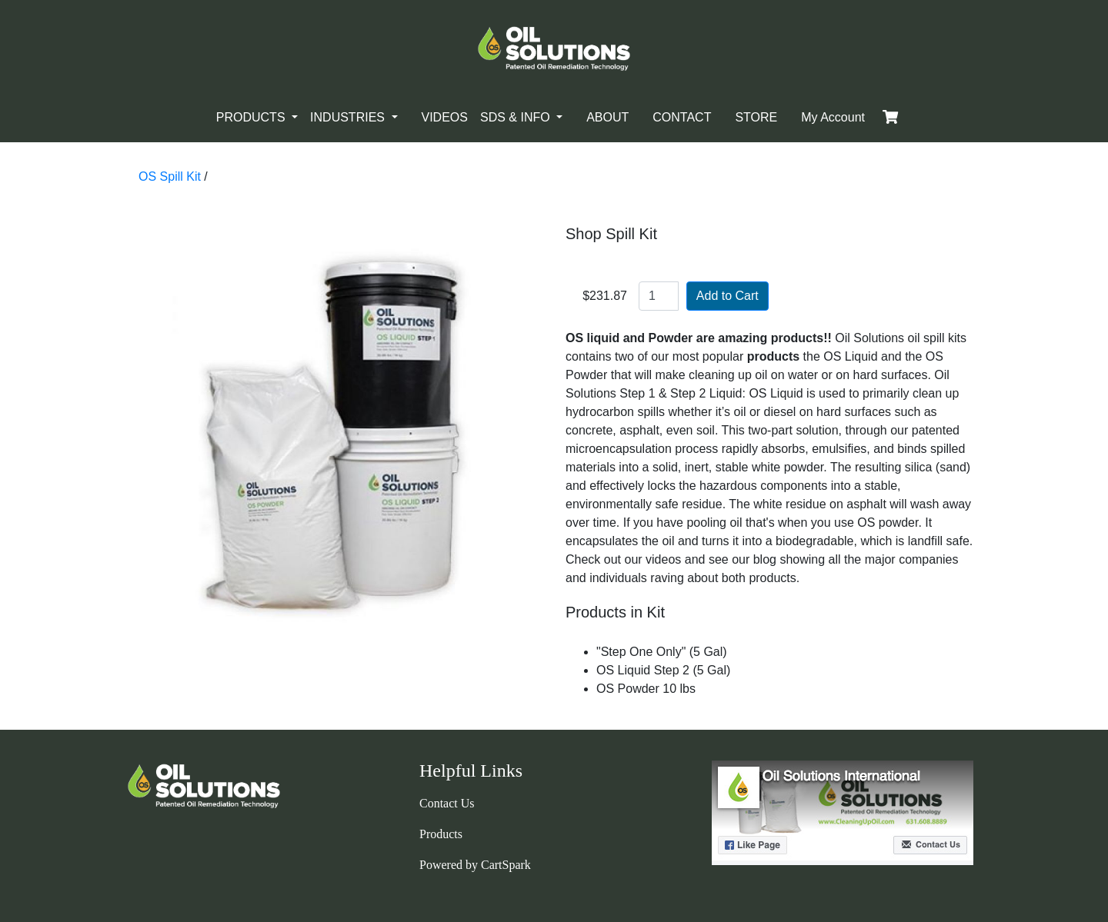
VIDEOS (445, 117)
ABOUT (607, 117)
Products (440, 833)
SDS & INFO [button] (516, 117)
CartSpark (506, 864)
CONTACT (681, 117)
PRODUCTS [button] (252, 117)
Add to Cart (727, 295)
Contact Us (447, 803)
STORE (756, 117)
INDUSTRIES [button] (349, 117)
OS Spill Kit (169, 176)
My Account (833, 117)
